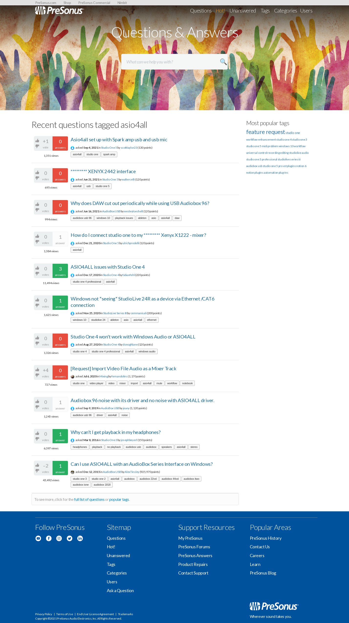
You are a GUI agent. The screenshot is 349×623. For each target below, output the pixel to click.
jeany (126, 408)
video (111, 383)
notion (250, 172)
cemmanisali (139, 313)
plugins (258, 172)
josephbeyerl (129, 440)
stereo (193, 446)
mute (159, 383)
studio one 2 (99, 478)
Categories (285, 10)
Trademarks (125, 614)
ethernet (151, 319)
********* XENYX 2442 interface (103, 171)
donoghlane (130, 344)
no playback (114, 446)
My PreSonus (190, 538)
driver (100, 415)
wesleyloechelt (133, 211)
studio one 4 (80, 351)
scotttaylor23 (129, 147)
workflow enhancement (261, 139)
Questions (200, 10)
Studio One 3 (109, 440)
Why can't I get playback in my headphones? (115, 432)
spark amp (109, 154)
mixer (123, 383)
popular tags (119, 499)
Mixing (103, 376)
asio (153, 217)
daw (177, 217)
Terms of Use (64, 614)
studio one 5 (102, 186)
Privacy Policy (43, 614)
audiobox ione (81, 484)
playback (97, 446)
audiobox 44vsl (170, 478)
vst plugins (289, 166)
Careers (257, 555)
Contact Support (193, 572)
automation (271, 172)
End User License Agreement (95, 614)
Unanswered (242, 10)
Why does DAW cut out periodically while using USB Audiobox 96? (140, 203)
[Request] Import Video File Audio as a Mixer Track (123, 368)
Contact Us (260, 546)
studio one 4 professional (87, 281)
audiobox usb (133, 446)
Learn (255, 564)
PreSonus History (266, 538)
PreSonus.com (45, 2)
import (134, 383)
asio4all (77, 154)
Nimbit (122, 2)
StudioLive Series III (115, 313)
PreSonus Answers (195, 555)
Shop (67, 2)
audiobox (151, 446)
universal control (256, 153)
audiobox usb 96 (82, 217)
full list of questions (89, 499)
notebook (187, 383)
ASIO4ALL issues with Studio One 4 (108, 267)
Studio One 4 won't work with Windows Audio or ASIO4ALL (133, 336)
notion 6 (301, 166)
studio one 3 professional (261, 159)
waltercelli (128, 179)
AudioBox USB (111, 211)
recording (273, 153)
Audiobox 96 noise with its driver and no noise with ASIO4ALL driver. (142, 400)
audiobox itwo (191, 478)
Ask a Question (120, 590)
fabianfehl (128, 275)
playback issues (124, 217)
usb (89, 186)
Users (306, 10)
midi (264, 146)
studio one (92, 154)
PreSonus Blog (263, 572)
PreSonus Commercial (94, 2)
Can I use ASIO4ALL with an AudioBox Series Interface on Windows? (141, 464)
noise (124, 415)
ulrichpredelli (130, 243)
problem (273, 146)
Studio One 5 (109, 147)
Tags (265, 10)
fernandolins (119, 376)
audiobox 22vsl (148, 478)
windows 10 (103, 217)
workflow (172, 383)
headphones (80, 446)
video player (96, 383)
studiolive (295, 153)
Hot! (220, 10)
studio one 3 (80, 478)
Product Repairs (192, 564)
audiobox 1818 (102, 484)
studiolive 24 (98, 319)
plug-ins (283, 172)
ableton (142, 217)
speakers (166, 446)
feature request (265, 131)
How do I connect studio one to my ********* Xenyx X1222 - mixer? (138, 235)
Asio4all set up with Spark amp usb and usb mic (119, 139)
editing (284, 153)
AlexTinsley (132, 472)
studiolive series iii (289, 159)
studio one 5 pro (273, 166)
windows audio (147, 351)
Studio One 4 (111, 275)
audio (305, 153)
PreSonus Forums (194, 546)
